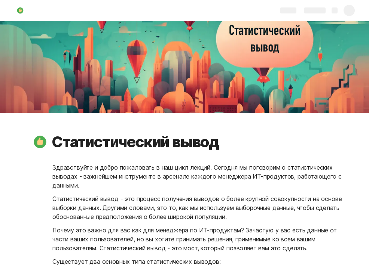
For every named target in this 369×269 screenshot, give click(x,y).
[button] (40, 142)
